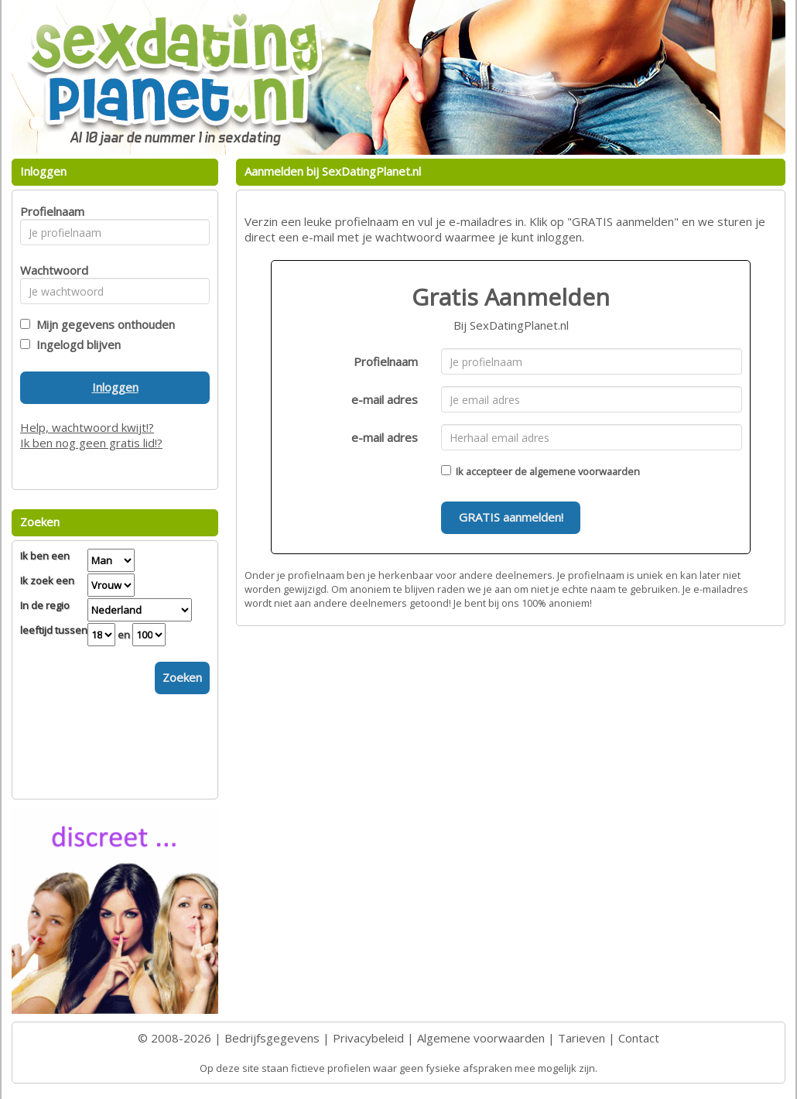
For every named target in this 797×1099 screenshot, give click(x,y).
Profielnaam (386, 361)
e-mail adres (384, 399)
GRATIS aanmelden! (511, 517)
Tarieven (581, 1038)
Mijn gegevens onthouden (102, 324)
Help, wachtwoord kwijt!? (87, 427)
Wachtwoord (50, 270)
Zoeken (182, 677)
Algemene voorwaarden (481, 1038)
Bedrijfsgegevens (272, 1038)
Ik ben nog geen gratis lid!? (91, 442)
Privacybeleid (368, 1038)
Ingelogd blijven (75, 344)
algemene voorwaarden (584, 471)
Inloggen (115, 387)
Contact (638, 1038)
